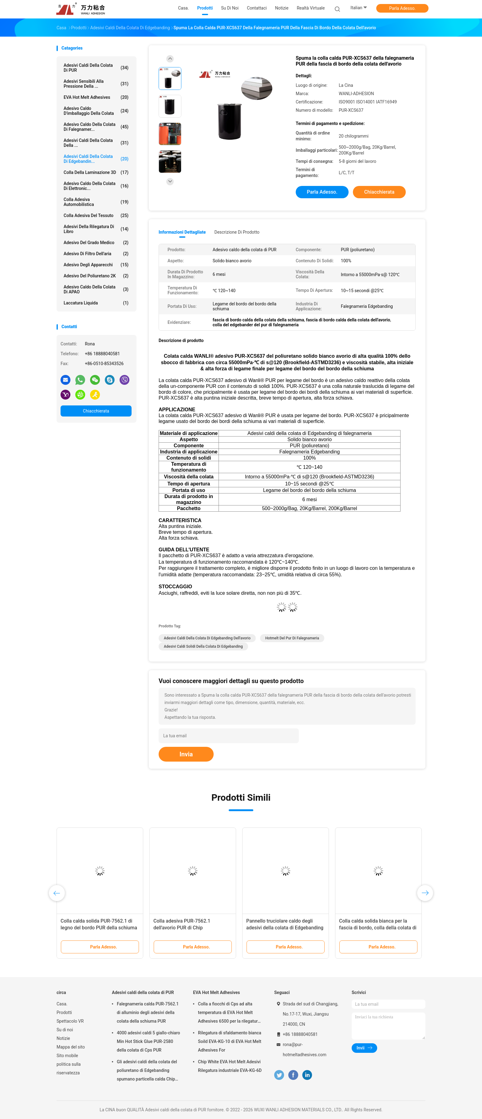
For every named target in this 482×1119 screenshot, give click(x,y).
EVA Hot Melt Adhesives (96, 97)
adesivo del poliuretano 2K (96, 276)
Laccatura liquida (96, 303)
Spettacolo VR (70, 1021)
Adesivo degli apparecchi (96, 265)
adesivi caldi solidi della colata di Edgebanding (203, 646)
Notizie (63, 1038)
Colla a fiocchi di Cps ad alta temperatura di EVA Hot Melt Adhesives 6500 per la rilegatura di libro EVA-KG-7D (229, 1013)
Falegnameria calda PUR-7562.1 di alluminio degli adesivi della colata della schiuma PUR (148, 1012)
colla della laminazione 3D (96, 172)
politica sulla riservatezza (69, 1068)
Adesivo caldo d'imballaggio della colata (96, 111)
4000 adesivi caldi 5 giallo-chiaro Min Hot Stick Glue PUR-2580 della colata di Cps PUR (148, 1041)
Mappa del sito (71, 1047)
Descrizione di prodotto (236, 232)
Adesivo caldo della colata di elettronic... (96, 186)
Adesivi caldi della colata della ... (96, 143)
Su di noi (65, 1029)
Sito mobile (67, 1055)
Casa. (62, 1003)
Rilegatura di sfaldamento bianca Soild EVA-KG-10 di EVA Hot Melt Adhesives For (229, 1041)
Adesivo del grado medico (96, 242)
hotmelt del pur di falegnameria (292, 638)
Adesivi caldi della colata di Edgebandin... (96, 159)
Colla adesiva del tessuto (96, 215)
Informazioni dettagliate (182, 232)
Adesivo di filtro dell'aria (96, 254)
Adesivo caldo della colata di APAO (96, 289)
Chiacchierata (96, 411)
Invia (186, 754)
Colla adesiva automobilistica (96, 202)
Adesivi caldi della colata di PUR (96, 68)
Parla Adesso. (402, 8)
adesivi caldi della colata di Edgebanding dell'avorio (207, 638)
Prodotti (64, 1012)
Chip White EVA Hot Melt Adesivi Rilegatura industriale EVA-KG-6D (230, 1066)
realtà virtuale (311, 8)
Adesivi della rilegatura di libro (96, 229)
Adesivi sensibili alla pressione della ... (96, 84)
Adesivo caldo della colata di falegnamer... (96, 127)
